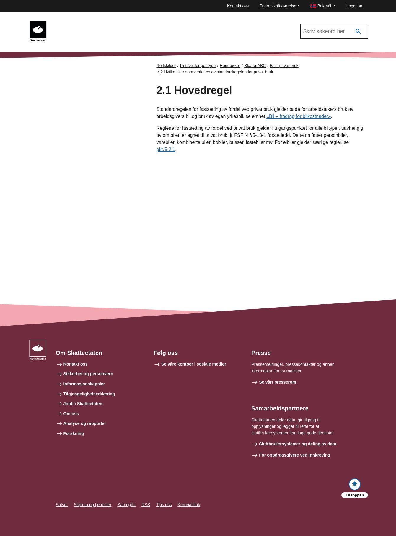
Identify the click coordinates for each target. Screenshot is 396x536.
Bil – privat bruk (284, 65)
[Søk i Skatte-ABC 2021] (334, 31)
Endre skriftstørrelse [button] (277, 6)
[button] (323, 6)
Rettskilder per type (198, 65)
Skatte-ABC (255, 65)
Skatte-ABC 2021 (73, 24)
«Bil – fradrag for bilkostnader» (298, 116)
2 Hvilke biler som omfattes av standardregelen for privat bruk (216, 71)
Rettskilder (166, 65)
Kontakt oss (238, 6)
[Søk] (358, 31)
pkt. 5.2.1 (166, 149)
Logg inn (354, 6)
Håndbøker (230, 65)
